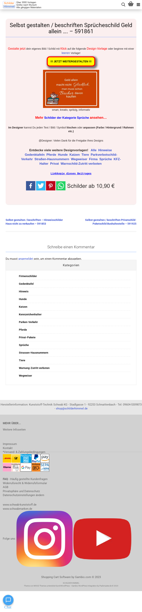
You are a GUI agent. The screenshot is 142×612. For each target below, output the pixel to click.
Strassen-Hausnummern (33, 352)
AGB (5, 487)
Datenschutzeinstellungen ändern (23, 495)
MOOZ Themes (40, 586)
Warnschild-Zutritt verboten (82, 163)
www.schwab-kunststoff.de (19, 504)
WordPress (65, 586)
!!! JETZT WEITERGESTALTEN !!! (71, 61)
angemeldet (25, 258)
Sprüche (106, 159)
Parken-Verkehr (28, 321)
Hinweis (23, 291)
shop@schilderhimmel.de (72, 408)
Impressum (10, 443)
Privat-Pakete (27, 337)
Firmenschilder (28, 275)
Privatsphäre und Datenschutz (21, 491)
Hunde (63, 154)
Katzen (75, 154)
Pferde (51, 154)
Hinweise (105, 150)
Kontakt (8, 448)
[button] (86, 185)
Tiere (86, 154)
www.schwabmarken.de (17, 508)
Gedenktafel (26, 283)
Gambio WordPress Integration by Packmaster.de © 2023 (94, 586)
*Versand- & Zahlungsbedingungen (24, 451)
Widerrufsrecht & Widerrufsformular (25, 483)
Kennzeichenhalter (30, 314)
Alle (94, 150)
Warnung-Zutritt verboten (34, 367)
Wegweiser (79, 159)
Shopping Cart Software (56, 577)
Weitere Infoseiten (14, 429)
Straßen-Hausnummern (52, 159)
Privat (55, 163)
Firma (93, 159)
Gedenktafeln (35, 154)
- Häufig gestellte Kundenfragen (25, 479)
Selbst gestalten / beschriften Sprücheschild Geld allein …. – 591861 (71, 28)
